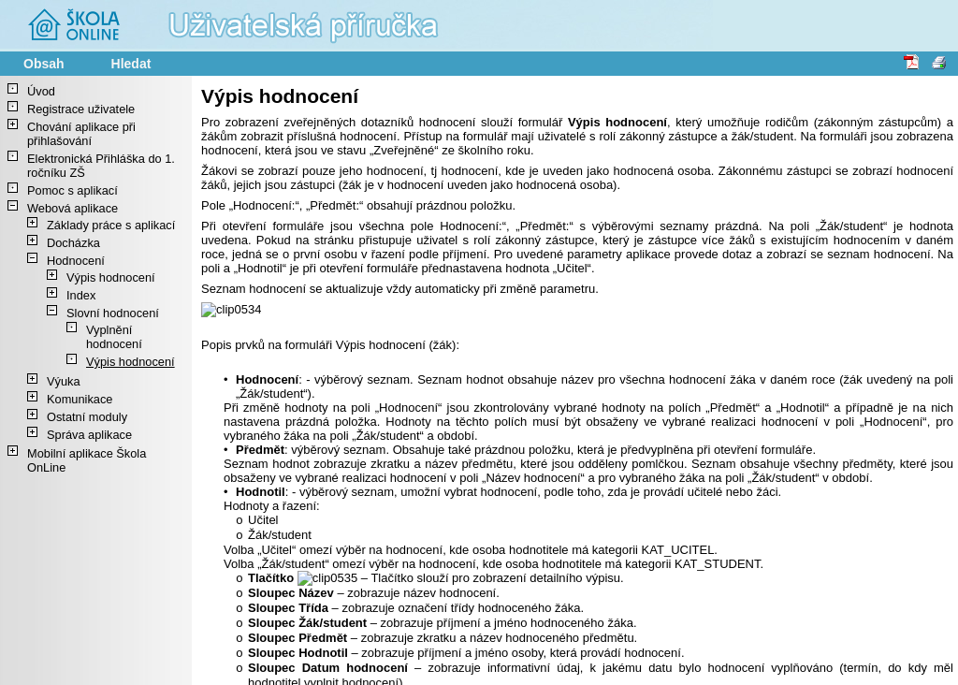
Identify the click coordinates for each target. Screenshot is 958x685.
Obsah (44, 63)
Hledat (131, 63)
